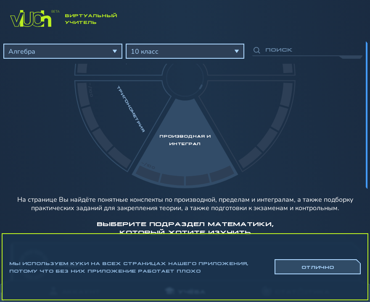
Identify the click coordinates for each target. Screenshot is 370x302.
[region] (185, 155)
